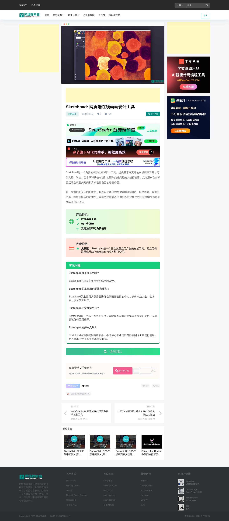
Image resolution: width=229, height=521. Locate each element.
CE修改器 (108, 480)
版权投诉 (23, 5)
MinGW (144, 500)
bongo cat (108, 490)
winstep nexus (72, 485)
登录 (205, 15)
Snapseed (71, 500)
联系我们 (35, 5)
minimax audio (110, 485)
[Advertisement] (39, 48)
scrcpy (69, 490)
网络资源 (58, 15)
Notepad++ (71, 480)
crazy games (109, 500)
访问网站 (153, 114)
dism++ (144, 480)
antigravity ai (146, 490)
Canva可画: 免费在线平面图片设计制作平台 (74, 454)
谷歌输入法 (71, 504)
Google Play (146, 485)
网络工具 (74, 15)
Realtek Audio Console (76, 495)
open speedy (109, 495)
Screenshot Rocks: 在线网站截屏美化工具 (152, 454)
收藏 (85, 386)
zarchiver (145, 495)
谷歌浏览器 (109, 504)
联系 (143, 504)
